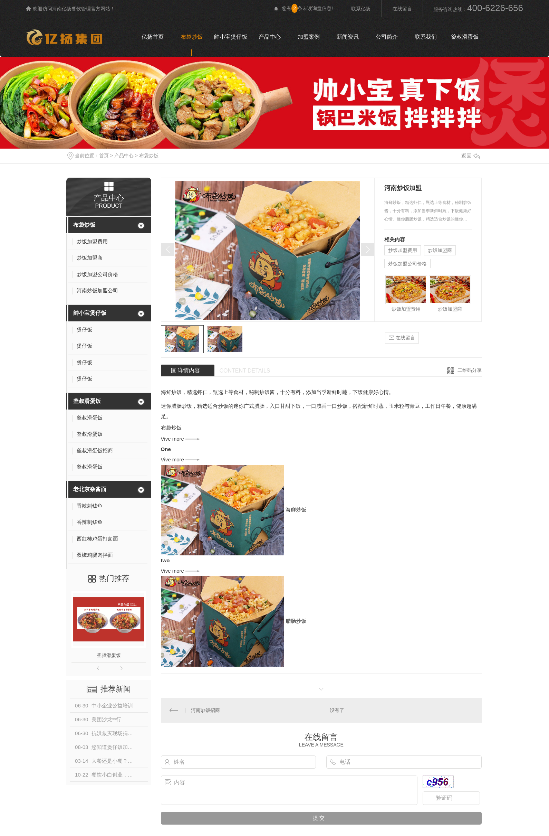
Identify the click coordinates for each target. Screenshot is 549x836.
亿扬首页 (153, 37)
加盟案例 (309, 37)
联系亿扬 (360, 8)
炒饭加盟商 (440, 250)
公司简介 (387, 37)
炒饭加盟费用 (402, 250)
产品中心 (270, 37)
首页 (104, 155)
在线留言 (402, 8)
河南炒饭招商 (205, 710)
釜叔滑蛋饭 (465, 37)
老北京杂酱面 (89, 489)
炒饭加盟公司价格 (407, 263)
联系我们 (426, 37)
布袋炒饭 (192, 37)
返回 (470, 156)
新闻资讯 (348, 37)
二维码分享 (470, 370)
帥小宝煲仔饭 (230, 37)
